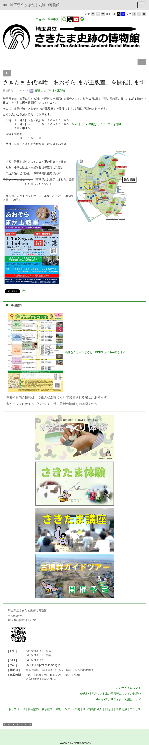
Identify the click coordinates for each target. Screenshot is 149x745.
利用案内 (33, 709)
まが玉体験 (58, 90)
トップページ (16, 709)
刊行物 (109, 709)
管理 (35, 90)
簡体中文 (53, 19)
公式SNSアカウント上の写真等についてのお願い (110, 693)
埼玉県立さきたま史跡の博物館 (35, 5)
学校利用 (121, 709)
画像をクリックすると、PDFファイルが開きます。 (96, 352)
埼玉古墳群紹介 (92, 709)
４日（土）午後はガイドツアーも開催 (98, 124)
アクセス (135, 709)
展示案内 (47, 709)
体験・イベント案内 (67, 709)
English (40, 19)
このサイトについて (128, 687)
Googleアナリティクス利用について (118, 699)
